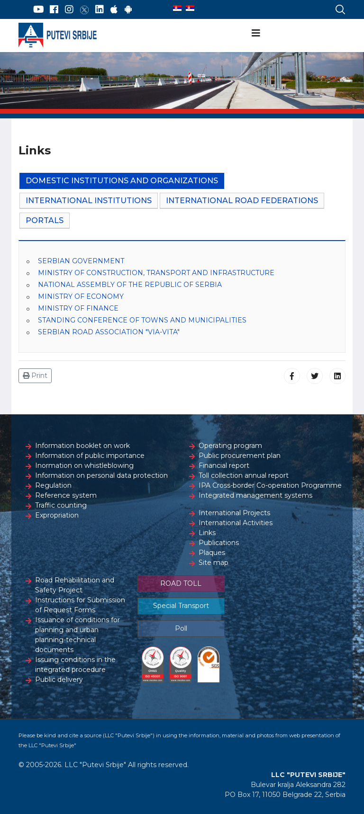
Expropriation (57, 515)
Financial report (224, 465)
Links (207, 532)
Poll (181, 628)
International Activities (236, 523)
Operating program (230, 445)
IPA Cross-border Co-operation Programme (270, 485)
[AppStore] (114, 9)
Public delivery (59, 679)
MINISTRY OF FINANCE (78, 308)
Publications (219, 542)
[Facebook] (54, 9)
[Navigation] (256, 33)
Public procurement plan (240, 455)
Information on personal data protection (101, 475)
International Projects (234, 513)
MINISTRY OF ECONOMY (81, 296)
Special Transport (181, 605)
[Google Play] (128, 9)
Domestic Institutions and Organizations (122, 180)
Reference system (66, 495)
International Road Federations (242, 200)
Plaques (212, 552)
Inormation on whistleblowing (84, 465)
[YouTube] (38, 9)
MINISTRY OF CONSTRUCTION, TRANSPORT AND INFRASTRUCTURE (156, 272)
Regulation (53, 485)
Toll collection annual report (244, 475)
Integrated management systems (255, 495)
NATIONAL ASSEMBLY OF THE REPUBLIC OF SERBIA (130, 284)
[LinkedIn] (99, 9)
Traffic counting (61, 505)
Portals (45, 220)
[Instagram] (69, 9)
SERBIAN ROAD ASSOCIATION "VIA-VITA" (109, 332)
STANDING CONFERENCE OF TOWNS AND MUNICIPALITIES (142, 320)
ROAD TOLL (180, 583)
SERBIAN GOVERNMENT (81, 261)
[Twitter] (84, 9)
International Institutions (89, 200)
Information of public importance (90, 455)
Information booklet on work (82, 445)
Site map (213, 562)
